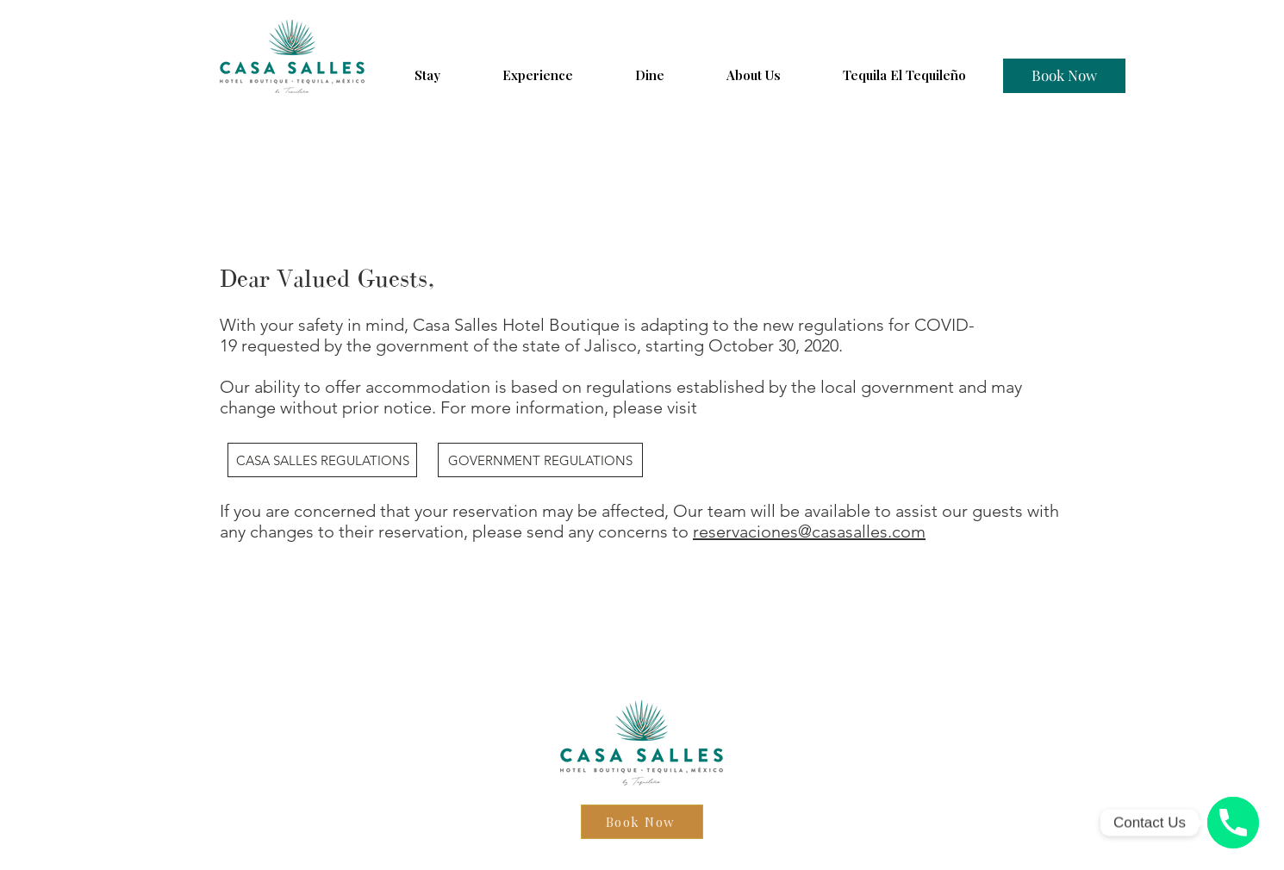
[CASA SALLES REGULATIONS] (322, 460)
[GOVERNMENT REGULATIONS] (540, 460)
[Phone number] (1233, 822)
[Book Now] (1064, 76)
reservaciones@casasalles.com (809, 531)
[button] (427, 75)
